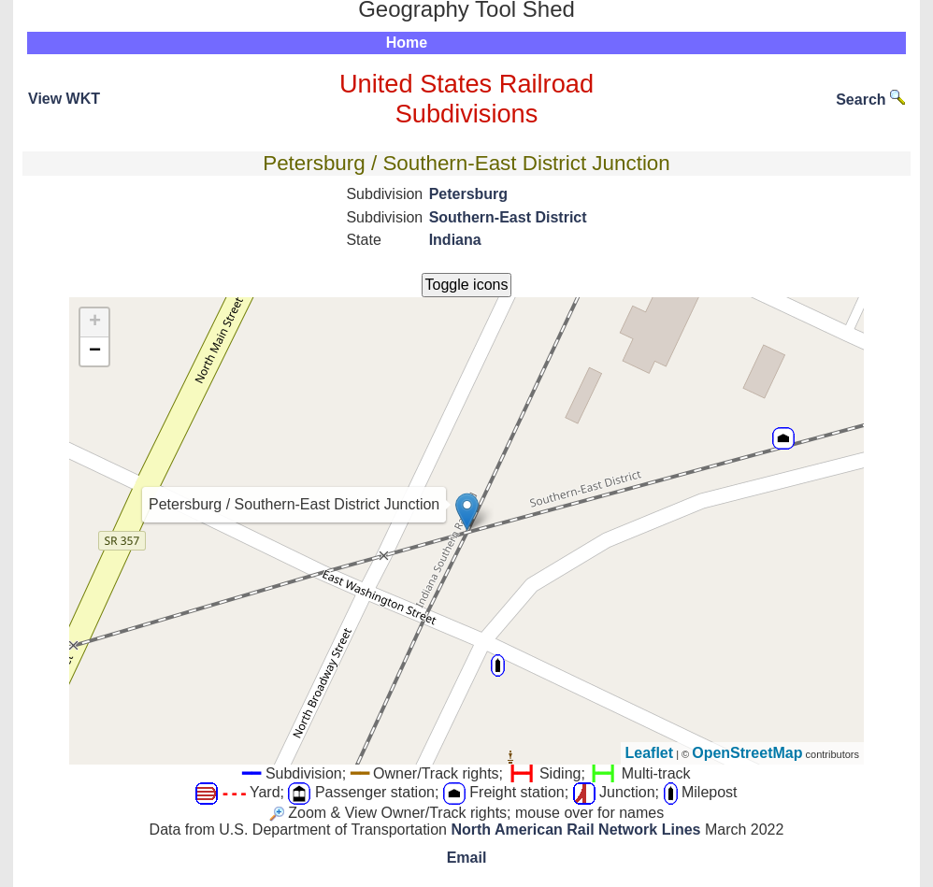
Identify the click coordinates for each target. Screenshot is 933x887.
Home (406, 42)
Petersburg (468, 194)
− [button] (95, 351)
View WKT (64, 99)
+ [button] (95, 322)
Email (467, 858)
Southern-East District (508, 217)
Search (870, 99)
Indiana (455, 240)
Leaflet (649, 753)
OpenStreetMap (747, 753)
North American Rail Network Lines (575, 829)
